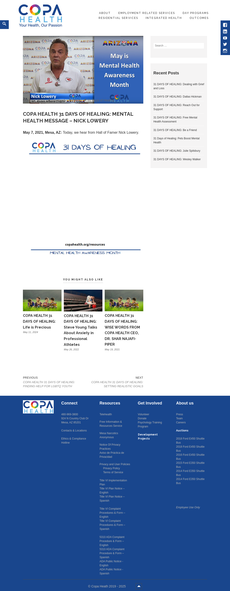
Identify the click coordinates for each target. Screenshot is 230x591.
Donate (142, 418)
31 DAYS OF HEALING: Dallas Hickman (177, 96)
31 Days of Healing (101, 100)
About (105, 13)
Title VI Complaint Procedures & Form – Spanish (112, 525)
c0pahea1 (58, 100)
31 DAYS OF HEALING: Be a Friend (175, 130)
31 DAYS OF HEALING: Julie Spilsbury (176, 150)
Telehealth (106, 414)
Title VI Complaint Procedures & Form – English (112, 512)
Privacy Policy (111, 468)
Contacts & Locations (74, 430)
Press (179, 414)
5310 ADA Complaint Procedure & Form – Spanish (112, 553)
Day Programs (196, 13)
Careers (181, 422)
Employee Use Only (188, 507)
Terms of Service (113, 472)
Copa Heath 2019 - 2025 (108, 586)
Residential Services (118, 18)
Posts (76, 100)
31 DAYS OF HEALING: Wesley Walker (177, 159)
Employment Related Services (146, 13)
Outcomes (199, 18)
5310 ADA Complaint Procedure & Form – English (112, 541)
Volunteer (143, 414)
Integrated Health (164, 18)
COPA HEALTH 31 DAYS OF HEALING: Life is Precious (39, 321)
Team (179, 418)
